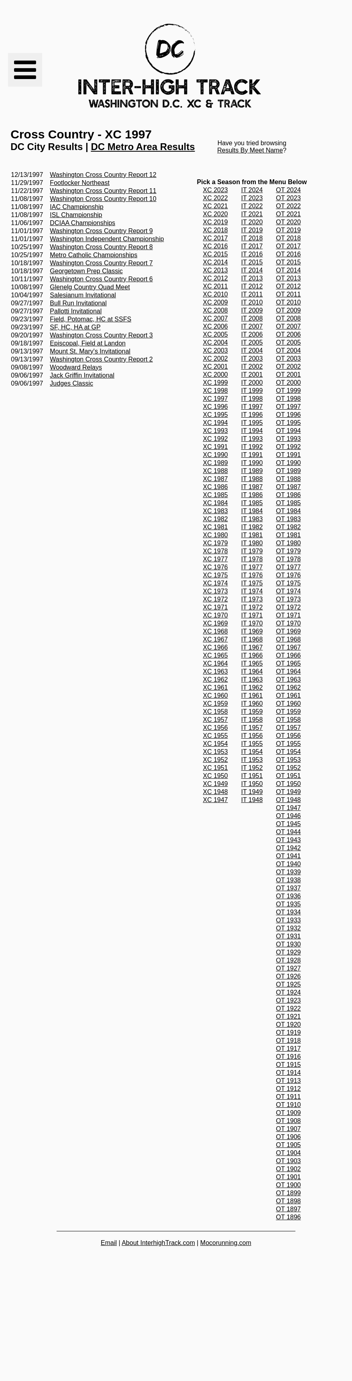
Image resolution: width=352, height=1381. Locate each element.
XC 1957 (215, 719)
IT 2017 (252, 246)
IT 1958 (252, 719)
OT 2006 (288, 334)
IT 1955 (252, 743)
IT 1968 (252, 639)
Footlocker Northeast (80, 182)
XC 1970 (215, 615)
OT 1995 (288, 422)
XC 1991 (215, 446)
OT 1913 (288, 1080)
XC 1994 (215, 422)
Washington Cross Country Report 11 (103, 190)
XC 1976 (215, 567)
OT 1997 (288, 406)
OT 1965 (288, 663)
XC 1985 (215, 494)
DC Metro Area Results (143, 146)
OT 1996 (288, 414)
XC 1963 (215, 671)
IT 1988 (252, 478)
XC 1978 (215, 551)
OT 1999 (288, 390)
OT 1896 (288, 1217)
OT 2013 (288, 278)
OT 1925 (288, 984)
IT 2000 (252, 382)
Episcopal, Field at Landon (88, 343)
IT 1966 (252, 655)
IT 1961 (252, 695)
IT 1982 (252, 527)
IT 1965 (252, 663)
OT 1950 (288, 783)
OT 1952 (288, 767)
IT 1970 (252, 623)
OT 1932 (288, 928)
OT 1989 (288, 470)
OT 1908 (288, 1120)
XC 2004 (215, 342)
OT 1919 (288, 1032)
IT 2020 (252, 222)
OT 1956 (288, 735)
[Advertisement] (321, 66)
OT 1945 (288, 823)
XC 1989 (215, 462)
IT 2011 (252, 294)
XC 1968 (215, 631)
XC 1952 (215, 759)
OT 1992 (288, 446)
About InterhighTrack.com (158, 1242)
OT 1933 (288, 920)
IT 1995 (252, 422)
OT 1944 (288, 832)
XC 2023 (215, 190)
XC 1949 (215, 783)
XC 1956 (215, 727)
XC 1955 (215, 735)
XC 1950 (215, 775)
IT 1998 (252, 398)
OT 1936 (288, 896)
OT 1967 (288, 647)
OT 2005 (288, 342)
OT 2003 (288, 358)
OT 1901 (288, 1177)
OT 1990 (288, 462)
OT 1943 (288, 840)
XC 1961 (215, 687)
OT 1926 (288, 976)
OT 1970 (288, 623)
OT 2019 (288, 230)
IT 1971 (252, 615)
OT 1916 (288, 1056)
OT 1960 (288, 703)
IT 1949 (252, 791)
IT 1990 (252, 462)
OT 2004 (288, 350)
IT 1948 (252, 799)
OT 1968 (288, 639)
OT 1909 (288, 1112)
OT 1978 (288, 559)
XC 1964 (215, 663)
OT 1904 (288, 1152)
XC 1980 (215, 535)
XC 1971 (215, 607)
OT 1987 (288, 486)
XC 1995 (215, 414)
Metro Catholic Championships (93, 255)
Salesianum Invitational (83, 295)
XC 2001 (215, 366)
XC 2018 (215, 230)
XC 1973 (215, 591)
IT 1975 (252, 583)
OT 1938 (288, 880)
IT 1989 (252, 470)
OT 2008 (288, 318)
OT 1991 (288, 454)
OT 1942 (288, 848)
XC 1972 (215, 599)
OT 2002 (288, 366)
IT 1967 (252, 647)
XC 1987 (215, 478)
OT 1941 (288, 856)
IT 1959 (252, 711)
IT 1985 (252, 503)
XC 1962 (215, 679)
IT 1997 (252, 406)
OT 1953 (288, 759)
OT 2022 (288, 206)
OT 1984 (288, 511)
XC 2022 (215, 198)
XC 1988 (215, 470)
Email (109, 1242)
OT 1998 (288, 398)
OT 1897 (288, 1209)
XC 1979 (215, 543)
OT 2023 (288, 198)
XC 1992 (215, 438)
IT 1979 (252, 551)
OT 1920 (288, 1024)
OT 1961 (288, 695)
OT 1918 (288, 1040)
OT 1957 (288, 727)
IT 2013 (252, 278)
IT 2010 (252, 302)
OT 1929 (288, 952)
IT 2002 (252, 366)
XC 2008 (215, 310)
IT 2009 (252, 310)
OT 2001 (288, 374)
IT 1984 (252, 511)
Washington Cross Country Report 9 (101, 230)
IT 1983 (252, 519)
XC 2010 (215, 294)
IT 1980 (252, 543)
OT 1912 (288, 1088)
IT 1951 (252, 775)
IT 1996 (252, 414)
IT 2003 (252, 358)
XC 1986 (215, 486)
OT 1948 (288, 799)
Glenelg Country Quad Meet (90, 287)
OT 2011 (288, 294)
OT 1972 (288, 607)
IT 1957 (252, 727)
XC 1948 (215, 791)
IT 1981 (252, 535)
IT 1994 (252, 430)
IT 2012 (252, 286)
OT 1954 (288, 751)
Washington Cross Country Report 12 (103, 174)
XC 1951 (215, 767)
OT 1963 (288, 679)
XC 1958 (215, 711)
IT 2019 (252, 230)
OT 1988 (288, 478)
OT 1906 (288, 1136)
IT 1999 (252, 390)
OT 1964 (288, 671)
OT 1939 (288, 872)
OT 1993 (288, 438)
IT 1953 (252, 759)
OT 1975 (288, 583)
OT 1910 (288, 1104)
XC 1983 (215, 511)
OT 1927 (288, 968)
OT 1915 (288, 1064)
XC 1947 (215, 799)
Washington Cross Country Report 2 (101, 359)
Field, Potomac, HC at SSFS (90, 319)
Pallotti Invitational (76, 311)
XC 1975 (215, 575)
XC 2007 (215, 318)
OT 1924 (288, 992)
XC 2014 (215, 262)
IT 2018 (252, 238)
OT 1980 (288, 543)
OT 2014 (288, 270)
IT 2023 (252, 198)
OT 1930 (288, 944)
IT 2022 (252, 206)
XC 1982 (215, 519)
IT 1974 (252, 591)
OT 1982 (288, 527)
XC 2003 (215, 350)
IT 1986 (252, 494)
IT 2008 (252, 318)
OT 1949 (288, 791)
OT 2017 (288, 246)
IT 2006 (252, 334)
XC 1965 (215, 655)
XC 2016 (215, 246)
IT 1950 (252, 783)
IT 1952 (252, 767)
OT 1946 (288, 815)
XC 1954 (215, 743)
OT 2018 (288, 238)
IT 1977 (252, 567)
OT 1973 (288, 599)
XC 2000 (215, 374)
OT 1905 (288, 1144)
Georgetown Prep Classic (86, 271)
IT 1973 (252, 599)
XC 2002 (215, 358)
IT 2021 (252, 214)
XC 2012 (215, 278)
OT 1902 (288, 1169)
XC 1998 (215, 390)
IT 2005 (252, 342)
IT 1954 (252, 751)
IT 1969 (252, 631)
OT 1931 (288, 936)
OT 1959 (288, 711)
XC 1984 (215, 503)
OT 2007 (288, 326)
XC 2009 (215, 302)
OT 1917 (288, 1048)
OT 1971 (288, 615)
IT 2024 (252, 190)
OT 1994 (288, 430)
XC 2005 (215, 334)
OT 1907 (288, 1128)
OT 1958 (288, 719)
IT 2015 (252, 262)
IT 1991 (252, 454)
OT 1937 (288, 888)
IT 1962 (252, 687)
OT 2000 (288, 382)
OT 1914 (288, 1072)
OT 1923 (288, 1000)
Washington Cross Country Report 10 (103, 198)
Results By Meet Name (250, 150)
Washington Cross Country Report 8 (101, 247)
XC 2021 (215, 206)
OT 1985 (288, 503)
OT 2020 (288, 222)
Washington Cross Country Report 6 (101, 279)
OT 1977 (288, 567)
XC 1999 (215, 382)
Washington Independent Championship (107, 239)
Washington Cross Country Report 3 (101, 335)
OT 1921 (288, 1016)
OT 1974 (288, 591)
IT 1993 (252, 438)
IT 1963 (252, 679)
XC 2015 (215, 254)
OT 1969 (288, 631)
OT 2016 (288, 254)
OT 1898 (288, 1201)
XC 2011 (215, 286)
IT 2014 (252, 270)
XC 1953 (215, 751)
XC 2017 (215, 238)
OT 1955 (288, 743)
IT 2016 (252, 254)
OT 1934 (288, 912)
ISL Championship (76, 214)
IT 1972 (252, 607)
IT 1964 (252, 671)
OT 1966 (288, 655)
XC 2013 (215, 270)
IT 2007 (252, 326)
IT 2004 (252, 350)
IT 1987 (252, 486)
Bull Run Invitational (78, 303)
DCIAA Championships (82, 222)
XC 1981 (215, 527)
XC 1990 (215, 454)
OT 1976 (288, 575)
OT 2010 (288, 302)
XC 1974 (215, 583)
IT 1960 (252, 703)
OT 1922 (288, 1008)
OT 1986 (288, 494)
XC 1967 (215, 639)
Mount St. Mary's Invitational (90, 351)
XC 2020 (215, 214)
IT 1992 (252, 446)
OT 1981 (288, 535)
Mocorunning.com (225, 1242)
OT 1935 (288, 904)
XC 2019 (215, 222)
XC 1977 (215, 559)
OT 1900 (288, 1185)
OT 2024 (288, 190)
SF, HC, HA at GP (75, 327)
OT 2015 (288, 262)
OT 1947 (288, 807)
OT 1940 (288, 864)
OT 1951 (288, 775)
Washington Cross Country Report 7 (101, 263)
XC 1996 (215, 406)
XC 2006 (215, 326)
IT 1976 (252, 575)
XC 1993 (215, 430)
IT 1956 (252, 735)
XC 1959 (215, 703)
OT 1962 (288, 687)
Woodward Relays (76, 367)
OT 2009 (288, 310)
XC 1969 (215, 623)
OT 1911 (288, 1096)
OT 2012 (288, 286)
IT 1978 (252, 559)
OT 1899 (288, 1193)
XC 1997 (215, 398)
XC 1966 (215, 647)
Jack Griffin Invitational (82, 375)
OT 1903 (288, 1161)
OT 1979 (288, 551)
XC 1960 (215, 695)
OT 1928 (288, 960)
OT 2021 (288, 214)
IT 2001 (252, 374)
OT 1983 (288, 519)
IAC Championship (76, 206)
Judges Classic (71, 383)
